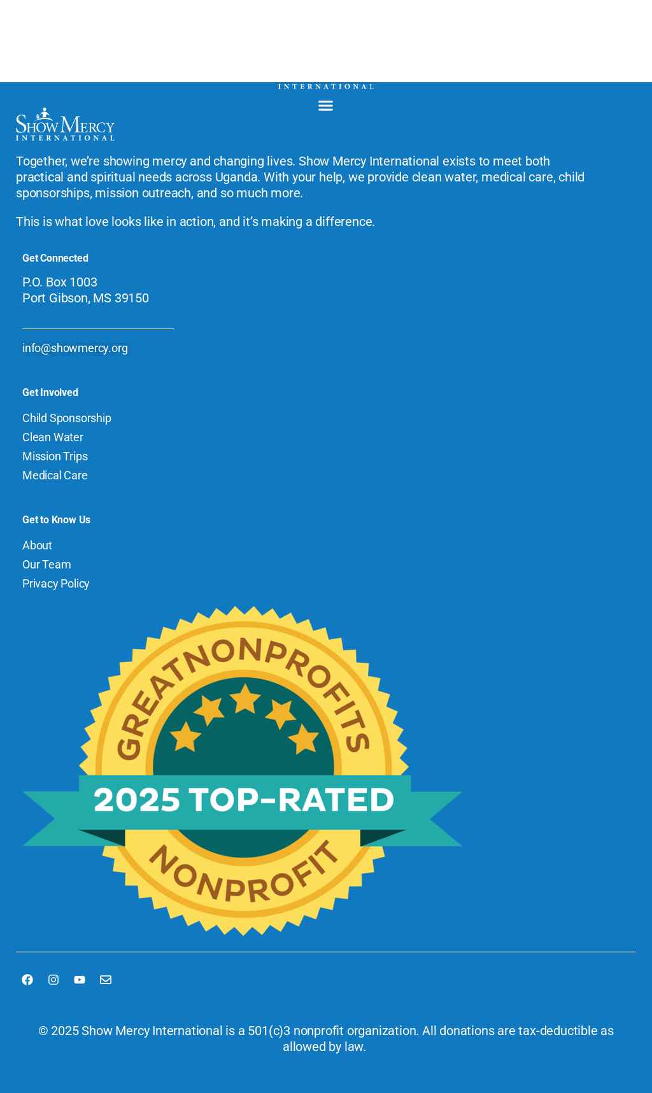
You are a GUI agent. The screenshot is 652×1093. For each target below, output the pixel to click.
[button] (326, 106)
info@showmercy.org (74, 348)
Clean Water (52, 437)
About (37, 545)
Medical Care (55, 475)
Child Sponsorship (66, 418)
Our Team (46, 564)
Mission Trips (54, 456)
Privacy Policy (56, 583)
